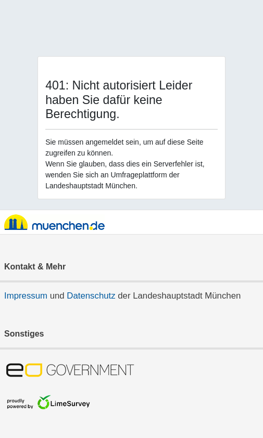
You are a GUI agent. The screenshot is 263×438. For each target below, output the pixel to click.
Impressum (25, 296)
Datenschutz (91, 296)
